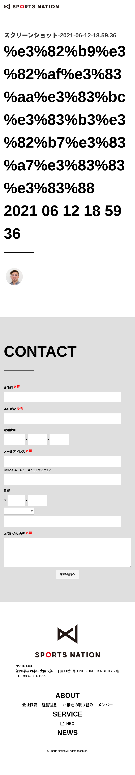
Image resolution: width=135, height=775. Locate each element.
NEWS (67, 733)
